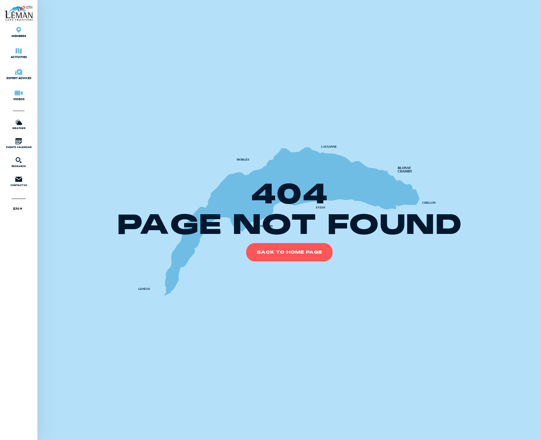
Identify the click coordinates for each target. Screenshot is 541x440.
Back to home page (289, 252)
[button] (19, 208)
